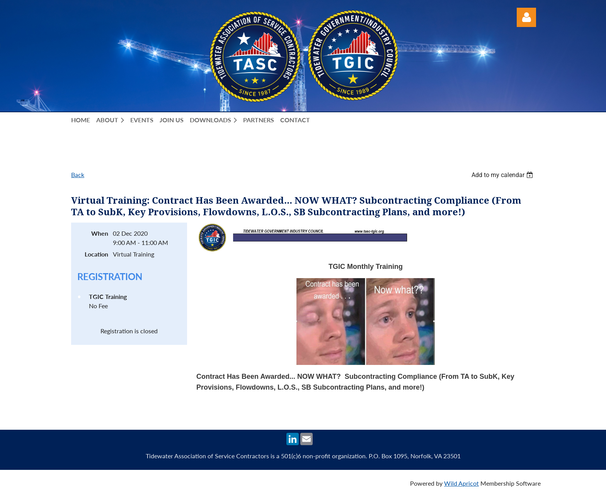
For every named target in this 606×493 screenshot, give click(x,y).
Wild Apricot (461, 483)
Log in (526, 17)
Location (96, 254)
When (99, 233)
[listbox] (503, 175)
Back (77, 174)
